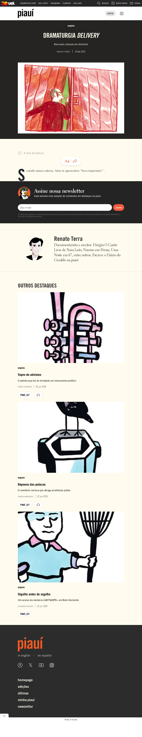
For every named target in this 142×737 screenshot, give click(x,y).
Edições (23, 686)
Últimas (23, 693)
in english (24, 655)
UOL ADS (77, 3)
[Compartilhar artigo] (75, 161)
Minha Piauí (26, 700)
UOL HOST (43, 3)
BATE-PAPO (119, 3)
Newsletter (25, 706)
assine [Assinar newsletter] (119, 207)
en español (45, 655)
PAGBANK (55, 3)
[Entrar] (110, 13)
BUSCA (103, 3)
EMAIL (135, 3)
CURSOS (67, 3)
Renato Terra (68, 239)
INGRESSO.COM (28, 3)
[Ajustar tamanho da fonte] (67, 161)
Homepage (25, 680)
